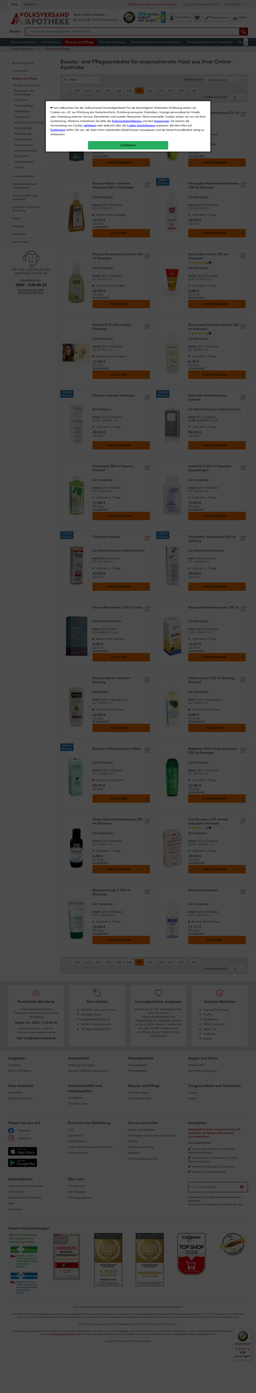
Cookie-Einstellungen (141, 94)
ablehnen (90, 94)
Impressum (161, 90)
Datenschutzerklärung (127, 90)
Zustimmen (57, 99)
